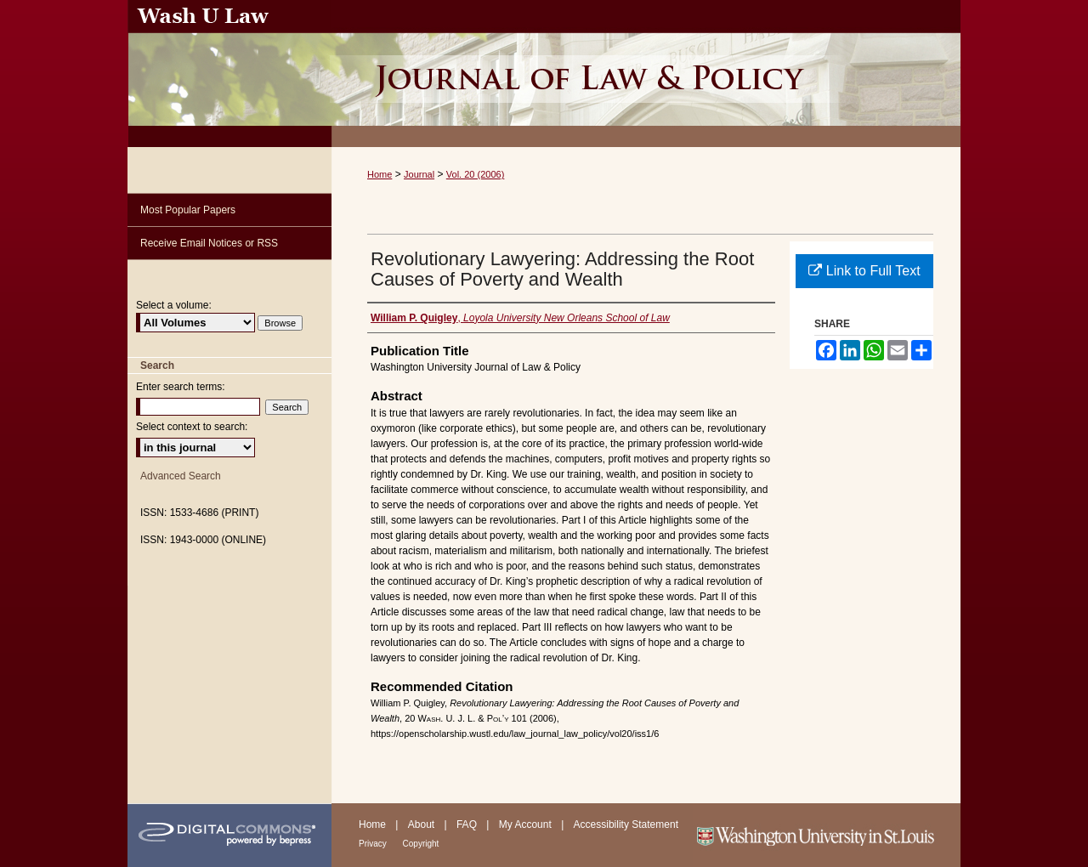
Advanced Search (180, 476)
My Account (526, 824)
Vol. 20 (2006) (475, 174)
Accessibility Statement (626, 824)
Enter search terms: (180, 387)
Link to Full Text (864, 271)
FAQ (467, 824)
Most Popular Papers (187, 210)
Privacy (374, 843)
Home (379, 174)
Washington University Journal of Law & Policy (646, 73)
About (423, 824)
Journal (419, 174)
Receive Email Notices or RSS (209, 243)
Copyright (421, 843)
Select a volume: (174, 305)
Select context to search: (191, 427)
